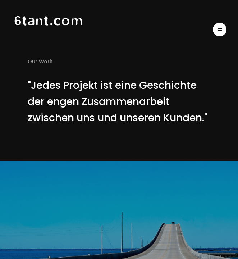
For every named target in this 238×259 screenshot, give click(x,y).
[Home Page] (56, 29)
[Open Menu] (219, 29)
